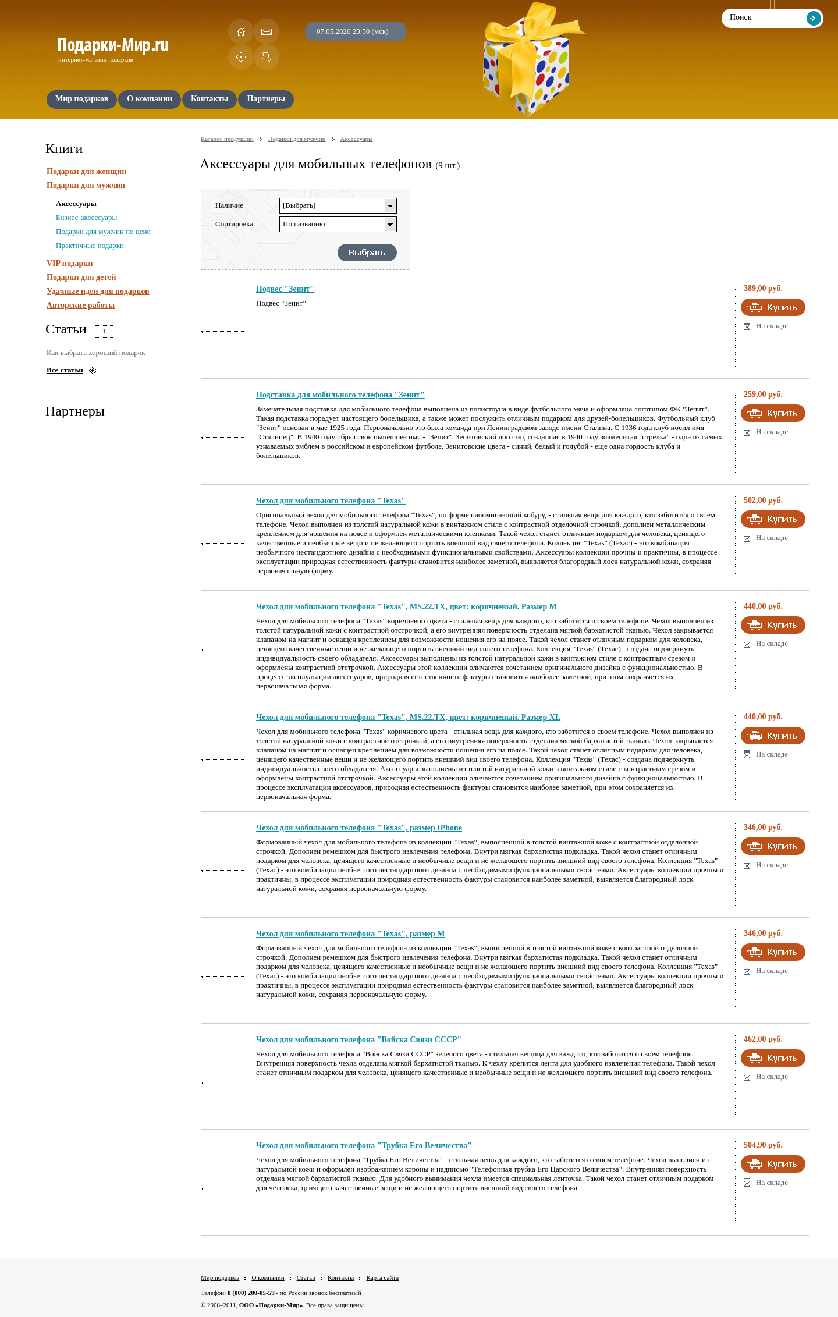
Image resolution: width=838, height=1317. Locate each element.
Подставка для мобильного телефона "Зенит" (340, 395)
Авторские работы (81, 305)
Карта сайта (382, 1277)
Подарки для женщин (86, 171)
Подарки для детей (81, 277)
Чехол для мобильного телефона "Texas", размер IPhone (359, 827)
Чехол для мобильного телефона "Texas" (331, 500)
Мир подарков (220, 1277)
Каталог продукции (227, 138)
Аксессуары (76, 203)
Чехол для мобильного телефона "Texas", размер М (350, 933)
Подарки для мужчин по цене (103, 231)
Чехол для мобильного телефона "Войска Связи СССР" (358, 1039)
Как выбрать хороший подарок (96, 352)
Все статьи (65, 369)
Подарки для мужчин (86, 185)
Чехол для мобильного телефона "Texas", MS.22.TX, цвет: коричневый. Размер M (406, 606)
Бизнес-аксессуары (86, 217)
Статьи (306, 1277)
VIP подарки (70, 263)
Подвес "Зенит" (285, 289)
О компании (267, 1277)
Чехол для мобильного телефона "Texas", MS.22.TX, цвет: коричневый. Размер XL (408, 717)
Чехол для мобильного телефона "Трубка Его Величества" (364, 1145)
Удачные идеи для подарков (98, 291)
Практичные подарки (90, 245)
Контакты (341, 1277)
